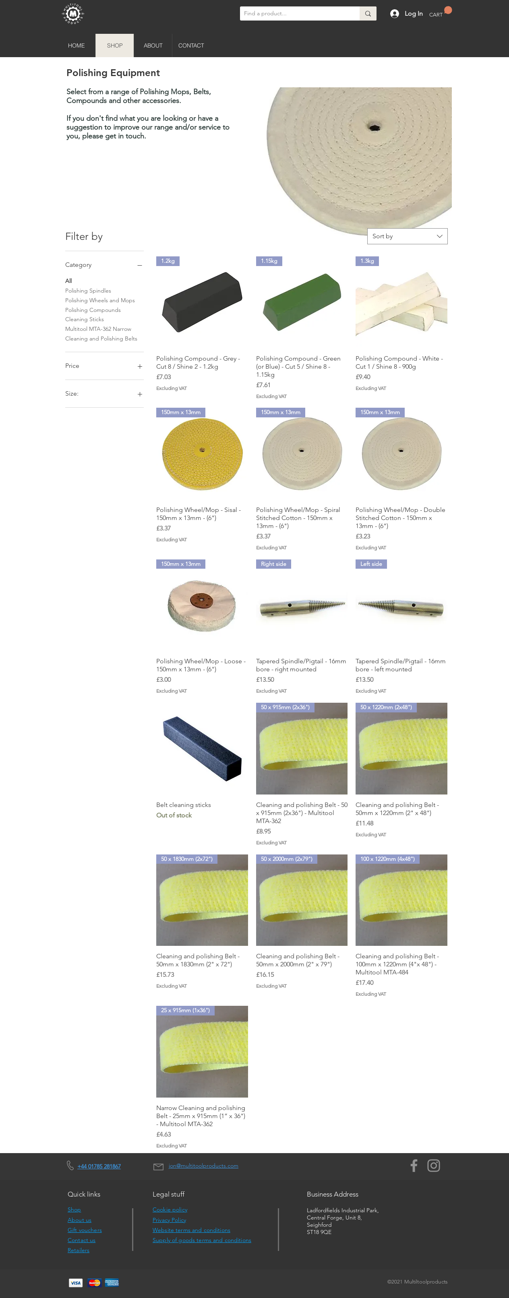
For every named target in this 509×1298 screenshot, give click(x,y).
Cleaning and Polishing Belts (101, 338)
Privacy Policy (169, 1220)
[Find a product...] (293, 13)
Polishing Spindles (88, 290)
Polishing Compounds (93, 309)
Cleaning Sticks (84, 319)
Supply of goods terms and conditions (202, 1240)
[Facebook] (414, 1165)
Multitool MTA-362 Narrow (98, 328)
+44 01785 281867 (99, 1166)
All (68, 281)
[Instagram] (433, 1165)
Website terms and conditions (191, 1230)
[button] (440, 12)
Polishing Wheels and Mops (100, 300)
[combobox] (407, 236)
